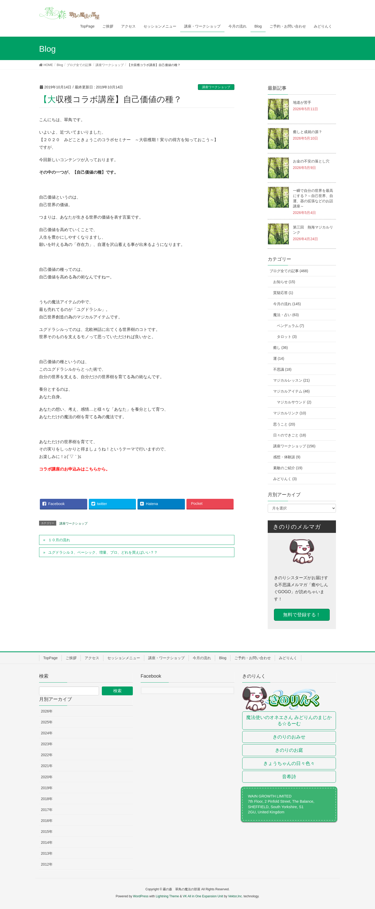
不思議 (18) (282, 369)
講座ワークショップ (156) (294, 446)
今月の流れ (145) (287, 304)
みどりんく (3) (285, 479)
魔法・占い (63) (286, 315)
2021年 (47, 766)
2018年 (47, 799)
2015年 (47, 831)
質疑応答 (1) (283, 293)
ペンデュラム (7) (290, 326)
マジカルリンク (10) (289, 413)
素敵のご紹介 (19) (288, 468)
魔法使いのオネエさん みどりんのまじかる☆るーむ (289, 720)
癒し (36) (280, 347)
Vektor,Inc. (235, 896)
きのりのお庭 (289, 750)
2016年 (47, 821)
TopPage (50, 658)
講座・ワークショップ (166, 658)
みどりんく (288, 658)
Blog (222, 658)
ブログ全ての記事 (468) (289, 271)
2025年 (47, 722)
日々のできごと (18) (289, 435)
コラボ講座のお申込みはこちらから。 (74, 469)
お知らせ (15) (284, 282)
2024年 (47, 733)
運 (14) (278, 358)
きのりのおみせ (289, 737)
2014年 (47, 842)
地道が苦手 (302, 102)
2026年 (47, 711)
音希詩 (289, 776)
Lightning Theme (167, 896)
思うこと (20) (284, 424)
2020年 (47, 777)
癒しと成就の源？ (307, 132)
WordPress (140, 896)
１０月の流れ (59, 540)
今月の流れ (202, 658)
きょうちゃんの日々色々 (289, 763)
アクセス (92, 658)
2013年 (47, 853)
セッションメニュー (123, 658)
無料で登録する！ (302, 614)
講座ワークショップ (216, 87)
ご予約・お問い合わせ (252, 658)
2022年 (47, 755)
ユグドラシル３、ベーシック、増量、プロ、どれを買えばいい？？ (103, 552)
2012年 (47, 864)
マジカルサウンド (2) (294, 402)
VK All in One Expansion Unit (203, 896)
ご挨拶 (71, 658)
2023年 (47, 744)
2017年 (47, 810)
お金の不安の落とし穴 (311, 161)
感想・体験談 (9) (287, 457)
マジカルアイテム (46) (291, 391)
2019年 (47, 788)
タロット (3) (287, 337)
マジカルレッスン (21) (291, 380)
